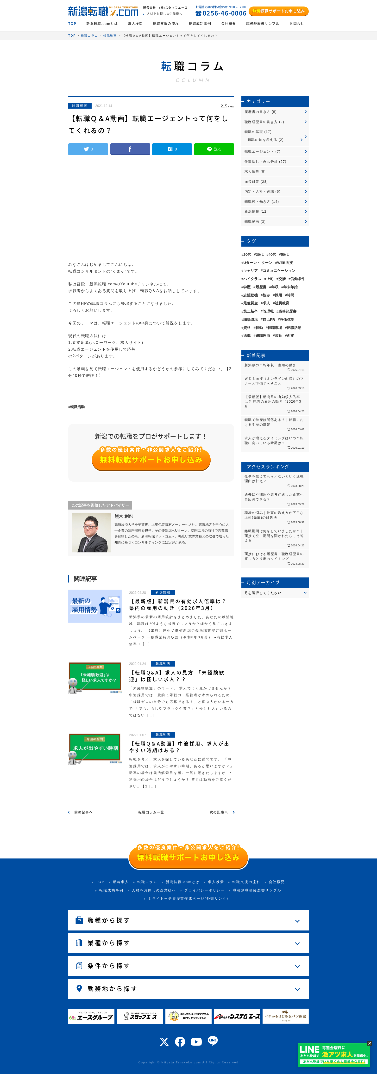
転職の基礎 (254, 132)
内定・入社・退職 (259, 191)
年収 (274, 287)
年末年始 (290, 287)
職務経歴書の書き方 (261, 122)
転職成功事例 (200, 23)
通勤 (278, 336)
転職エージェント (259, 151)
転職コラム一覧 (151, 812)
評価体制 (287, 319)
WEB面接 (285, 263)
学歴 (247, 287)
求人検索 (135, 23)
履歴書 (261, 287)
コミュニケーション (279, 270)
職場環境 (250, 319)
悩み (266, 295)
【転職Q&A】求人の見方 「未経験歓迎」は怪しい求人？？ (177, 676)
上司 (270, 279)
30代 (260, 254)
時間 (290, 295)
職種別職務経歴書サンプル (257, 890)
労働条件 (297, 279)
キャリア (250, 270)
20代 (247, 254)
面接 (290, 336)
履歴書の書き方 (257, 112)
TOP (72, 23)
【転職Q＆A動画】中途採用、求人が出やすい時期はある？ (179, 747)
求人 (266, 303)
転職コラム (147, 882)
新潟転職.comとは (102, 23)
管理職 (268, 311)
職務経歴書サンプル (263, 23)
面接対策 (252, 181)
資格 (247, 328)
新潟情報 (252, 211)
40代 (272, 254)
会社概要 (228, 23)
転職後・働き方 (257, 201)
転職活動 (77, 407)
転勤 (259, 328)
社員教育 (282, 303)
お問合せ (296, 23)
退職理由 (263, 336)
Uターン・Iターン (257, 263)
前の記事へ (83, 812)
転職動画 (80, 106)
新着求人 (121, 882)
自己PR (269, 319)
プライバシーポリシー (204, 890)
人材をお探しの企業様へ (154, 890)
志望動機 (250, 295)
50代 (285, 254)
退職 (247, 336)
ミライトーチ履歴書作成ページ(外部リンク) (188, 898)
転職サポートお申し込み (278, 11)
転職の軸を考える (262, 140)
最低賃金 (250, 303)
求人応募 (252, 171)
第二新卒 (250, 311)
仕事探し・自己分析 (261, 162)
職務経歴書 (287, 311)
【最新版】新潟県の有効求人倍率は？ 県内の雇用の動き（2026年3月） (178, 604)
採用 (278, 295)
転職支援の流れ (166, 23)
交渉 (282, 279)
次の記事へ (219, 812)
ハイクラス (252, 279)
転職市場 (275, 328)
